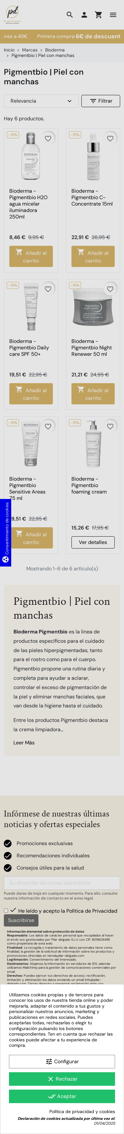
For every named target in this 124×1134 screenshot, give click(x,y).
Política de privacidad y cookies (82, 1111)
